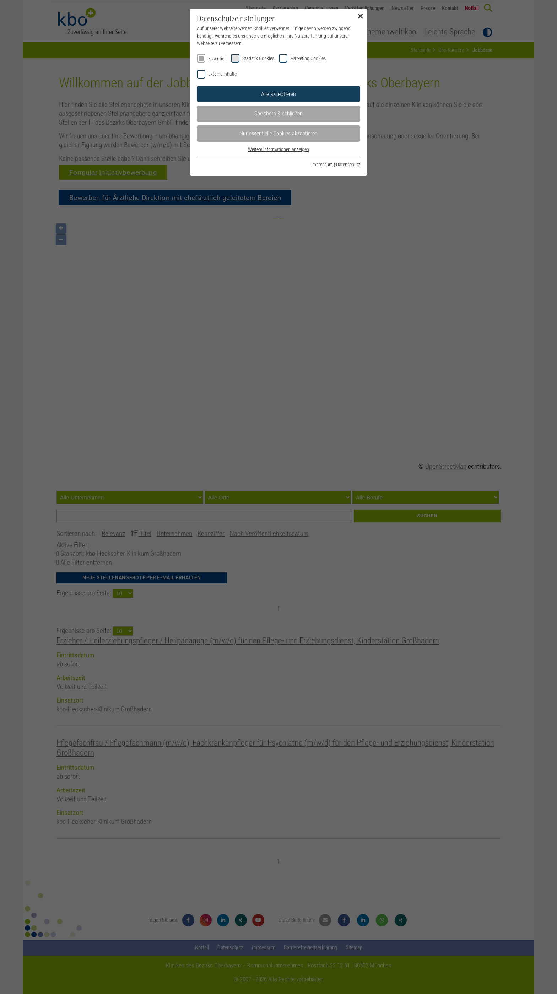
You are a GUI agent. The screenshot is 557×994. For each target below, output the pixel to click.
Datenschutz (348, 164)
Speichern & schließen (278, 113)
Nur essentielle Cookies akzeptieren (278, 133)
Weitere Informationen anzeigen (278, 149)
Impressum (322, 164)
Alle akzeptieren (278, 94)
